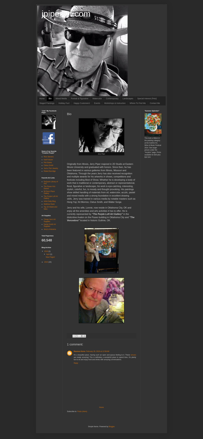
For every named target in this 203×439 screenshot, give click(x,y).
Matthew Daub (49, 204)
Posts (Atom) (82, 411)
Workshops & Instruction (114, 103)
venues (133, 355)
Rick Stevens (49, 157)
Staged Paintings (46, 103)
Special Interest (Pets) (147, 98)
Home (42, 98)
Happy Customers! (82, 103)
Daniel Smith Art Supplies (50, 225)
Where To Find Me (138, 103)
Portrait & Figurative (79, 98)
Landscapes (128, 98)
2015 (46, 262)
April (48, 254)
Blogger (111, 427)
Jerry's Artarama (50, 229)
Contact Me (155, 103)
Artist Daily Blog (50, 201)
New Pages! (50, 257)
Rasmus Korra (79, 351)
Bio (50, 98)
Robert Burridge (50, 171)
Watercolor (97, 98)
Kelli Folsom (48, 160)
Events (97, 103)
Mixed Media (61, 98)
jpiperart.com (66, 13)
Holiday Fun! (64, 103)
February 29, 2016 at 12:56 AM (97, 351)
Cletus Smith (48, 165)
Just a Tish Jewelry (51, 168)
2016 (46, 251)
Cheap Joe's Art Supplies (50, 220)
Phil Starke (48, 163)
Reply (76, 363)
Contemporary (112, 98)
